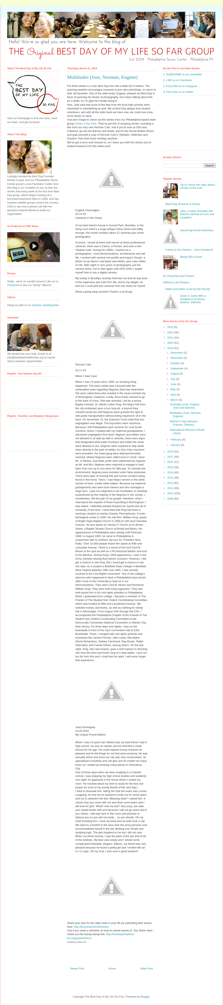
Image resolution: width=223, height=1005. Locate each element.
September (177, 368)
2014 (170, 472)
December (177, 352)
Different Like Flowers (176, 282)
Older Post (146, 968)
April (174, 394)
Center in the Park (85, 123)
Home (112, 968)
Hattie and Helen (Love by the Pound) (187, 289)
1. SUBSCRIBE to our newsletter (182, 74)
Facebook (13, 285)
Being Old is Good (191, 256)
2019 (170, 348)
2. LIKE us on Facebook (177, 80)
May (173, 389)
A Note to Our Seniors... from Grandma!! (189, 249)
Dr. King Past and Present (178, 276)
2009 (170, 498)
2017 (170, 456)
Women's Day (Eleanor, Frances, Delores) (184, 423)
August (175, 373)
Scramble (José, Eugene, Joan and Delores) (185, 406)
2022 (170, 332)
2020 (170, 342)
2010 (170, 493)
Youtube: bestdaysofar (45, 305)
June (174, 384)
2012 (170, 483)
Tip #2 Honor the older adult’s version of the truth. (197, 186)
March (175, 399)
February (176, 439)
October (176, 363)
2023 (170, 327)
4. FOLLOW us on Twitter (178, 91)
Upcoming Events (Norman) (196, 230)
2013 (170, 477)
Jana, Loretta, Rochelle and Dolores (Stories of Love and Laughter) (197, 214)
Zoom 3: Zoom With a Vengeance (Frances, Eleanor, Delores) (193, 299)
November (177, 357)
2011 (170, 488)
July (173, 378)
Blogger (144, 996)
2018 (170, 451)
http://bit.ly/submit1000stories (91, 926)
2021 (170, 337)
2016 (170, 461)
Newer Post (77, 968)
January (176, 444)
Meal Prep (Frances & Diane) (182, 204)
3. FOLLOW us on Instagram (180, 86)
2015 (170, 467)
